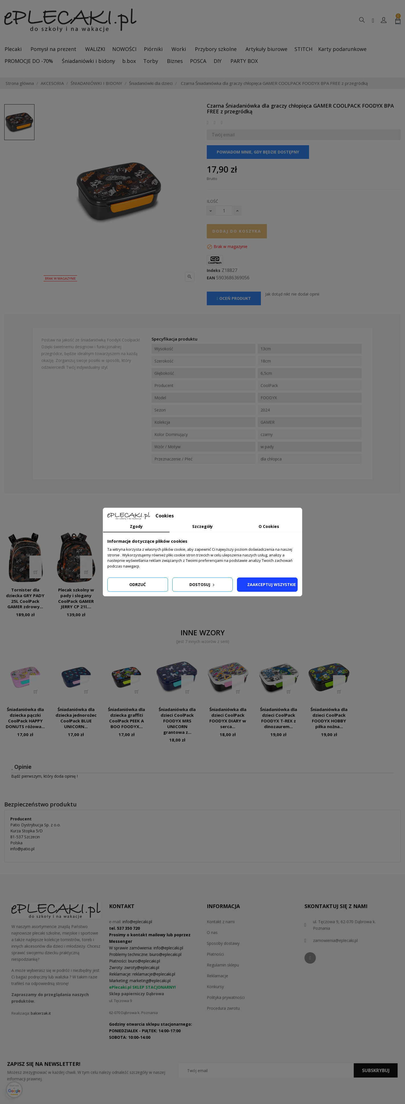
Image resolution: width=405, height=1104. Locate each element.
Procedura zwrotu (223, 1008)
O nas (212, 932)
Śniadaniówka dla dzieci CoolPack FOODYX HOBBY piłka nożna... (328, 717)
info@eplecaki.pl (137, 921)
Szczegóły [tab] (202, 526)
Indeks (213, 270)
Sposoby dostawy (223, 943)
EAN (211, 277)
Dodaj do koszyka (236, 231)
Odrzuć (137, 584)
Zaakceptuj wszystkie (271, 584)
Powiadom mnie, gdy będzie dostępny (258, 152)
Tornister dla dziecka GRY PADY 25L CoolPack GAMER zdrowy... (25, 598)
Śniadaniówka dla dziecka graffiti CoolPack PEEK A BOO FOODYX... (126, 717)
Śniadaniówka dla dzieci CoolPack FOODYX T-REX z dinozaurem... (278, 717)
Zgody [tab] (136, 526)
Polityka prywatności (226, 997)
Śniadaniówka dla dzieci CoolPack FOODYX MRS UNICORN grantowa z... (177, 720)
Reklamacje (217, 975)
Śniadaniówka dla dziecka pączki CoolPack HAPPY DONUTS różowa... (25, 717)
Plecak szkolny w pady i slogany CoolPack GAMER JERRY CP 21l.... (76, 598)
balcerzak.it (41, 1013)
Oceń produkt (234, 298)
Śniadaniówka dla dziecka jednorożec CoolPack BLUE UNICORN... (76, 717)
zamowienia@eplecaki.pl (335, 940)
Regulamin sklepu (223, 965)
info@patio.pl (22, 848)
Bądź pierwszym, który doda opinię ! (44, 776)
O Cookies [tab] (269, 526)
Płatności (215, 954)
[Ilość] (223, 211)
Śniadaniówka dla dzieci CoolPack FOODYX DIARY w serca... (227, 717)
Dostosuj (202, 584)
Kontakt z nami (221, 921)
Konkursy (215, 986)
